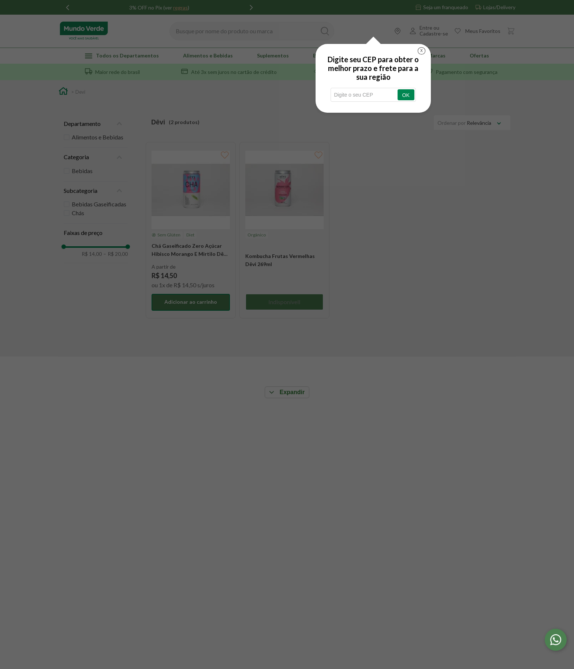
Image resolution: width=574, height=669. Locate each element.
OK (406, 95)
